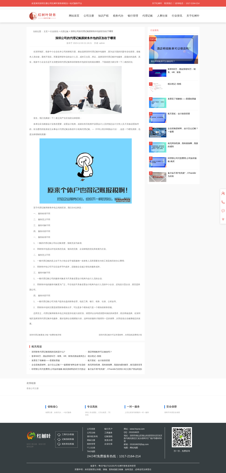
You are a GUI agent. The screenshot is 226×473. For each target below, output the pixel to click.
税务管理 (91, 444)
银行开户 (108, 429)
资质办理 (108, 440)
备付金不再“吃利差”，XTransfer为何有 (182, 174)
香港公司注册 (33, 388)
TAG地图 (91, 451)
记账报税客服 (68, 439)
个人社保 (91, 447)
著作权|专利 (92, 436)
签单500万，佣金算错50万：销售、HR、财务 (182, 70)
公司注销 (91, 432)
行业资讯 (177, 15)
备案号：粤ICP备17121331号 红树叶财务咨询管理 (113, 466)
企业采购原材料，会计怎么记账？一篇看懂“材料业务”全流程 (56, 365)
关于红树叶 (157, 3)
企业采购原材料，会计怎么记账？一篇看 (183, 130)
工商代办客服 (68, 434)
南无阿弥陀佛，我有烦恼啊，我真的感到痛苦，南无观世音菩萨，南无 (113, 365)
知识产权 (103, 15)
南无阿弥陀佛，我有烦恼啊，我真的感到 (183, 145)
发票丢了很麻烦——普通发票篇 (46, 360)
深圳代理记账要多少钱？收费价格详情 (45, 335)
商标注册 (91, 440)
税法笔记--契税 (94, 356)
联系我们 (168, 3)
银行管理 (133, 15)
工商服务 (108, 432)
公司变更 (91, 429)
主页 (46, 31)
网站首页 (74, 15)
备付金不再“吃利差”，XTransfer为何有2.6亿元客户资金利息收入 (113, 369)
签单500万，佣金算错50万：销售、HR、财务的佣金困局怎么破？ (56, 356)
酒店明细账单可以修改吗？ (100, 352)
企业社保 (108, 444)
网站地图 (134, 447)
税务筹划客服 (68, 444)
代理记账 (147, 15)
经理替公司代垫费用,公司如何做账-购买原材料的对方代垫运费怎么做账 (56, 369)
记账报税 (108, 436)
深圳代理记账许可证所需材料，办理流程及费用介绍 (120, 335)
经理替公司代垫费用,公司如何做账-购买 (182, 159)
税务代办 (118, 15)
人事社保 (162, 15)
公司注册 (89, 15)
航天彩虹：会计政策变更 (99, 360)
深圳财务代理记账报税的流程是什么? (48, 352)
